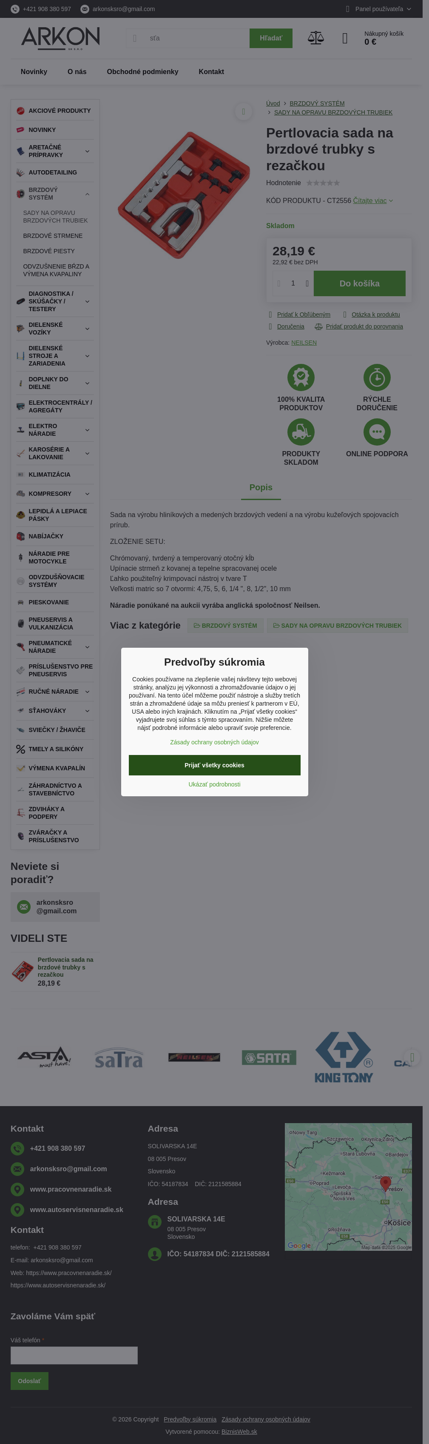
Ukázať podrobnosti (215, 784)
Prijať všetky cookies (214, 765)
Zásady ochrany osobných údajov (214, 742)
